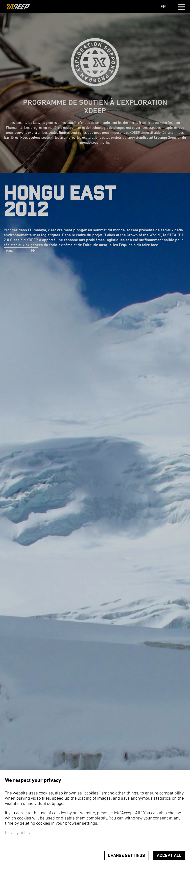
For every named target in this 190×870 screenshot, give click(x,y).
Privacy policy (17, 833)
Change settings (126, 855)
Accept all (169, 855)
